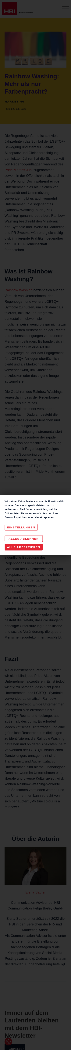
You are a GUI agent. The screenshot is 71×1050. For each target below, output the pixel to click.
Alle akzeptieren (23, 547)
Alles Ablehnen (24, 538)
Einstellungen (21, 527)
